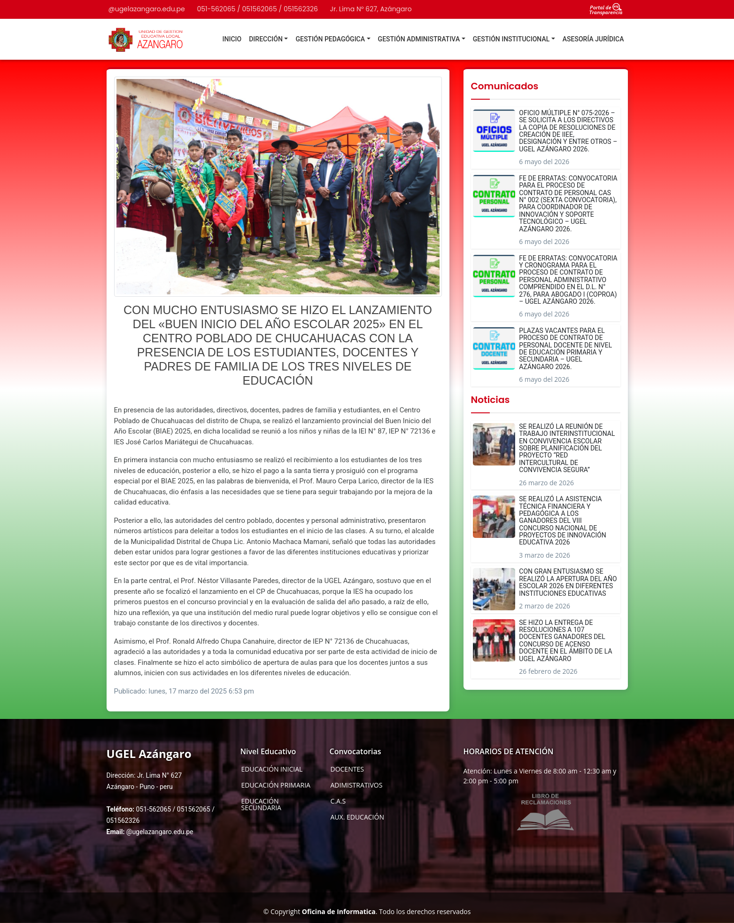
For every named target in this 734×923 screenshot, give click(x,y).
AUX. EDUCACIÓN (357, 817)
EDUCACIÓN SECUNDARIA (261, 804)
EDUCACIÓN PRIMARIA (275, 785)
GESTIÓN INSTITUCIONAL (511, 39)
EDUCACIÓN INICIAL (272, 769)
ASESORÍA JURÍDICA (593, 39)
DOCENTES (347, 769)
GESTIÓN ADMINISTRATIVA (419, 39)
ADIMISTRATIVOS (357, 785)
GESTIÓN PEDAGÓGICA (330, 39)
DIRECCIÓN (266, 39)
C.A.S (338, 801)
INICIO (232, 39)
